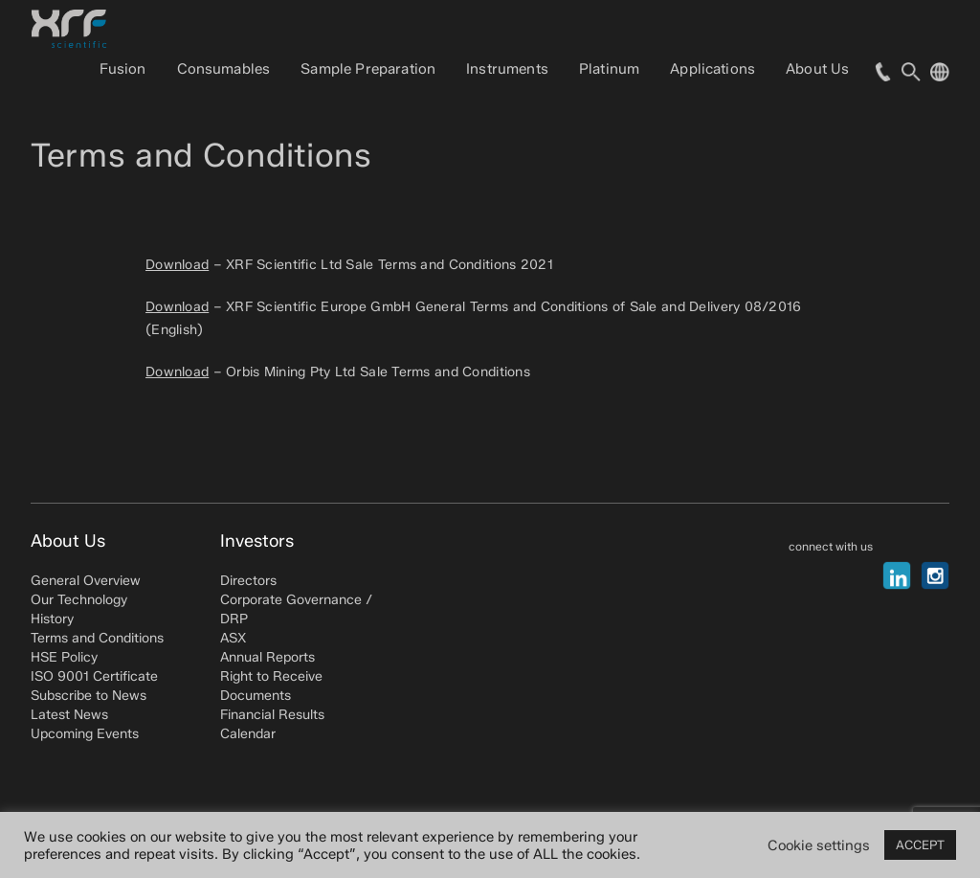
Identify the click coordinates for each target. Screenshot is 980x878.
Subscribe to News (88, 695)
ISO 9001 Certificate (94, 676)
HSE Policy (64, 657)
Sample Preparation (368, 69)
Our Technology (79, 600)
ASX (233, 638)
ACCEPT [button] (920, 844)
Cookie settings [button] (819, 845)
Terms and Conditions (97, 638)
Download (177, 265)
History (52, 619)
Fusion (123, 69)
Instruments (507, 69)
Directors (248, 581)
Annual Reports (267, 657)
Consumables (224, 69)
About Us (817, 69)
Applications (712, 69)
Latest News (69, 715)
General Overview (86, 581)
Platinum (609, 69)
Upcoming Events (85, 734)
